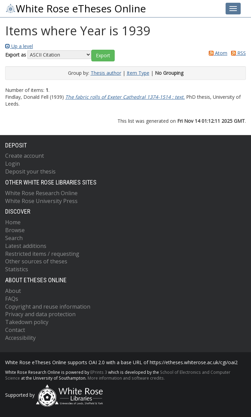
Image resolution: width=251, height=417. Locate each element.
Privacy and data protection (40, 314)
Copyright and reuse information (47, 306)
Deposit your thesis (30, 171)
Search (14, 238)
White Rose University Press (41, 201)
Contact (15, 330)
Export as (15, 54)
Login (12, 163)
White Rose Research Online (41, 193)
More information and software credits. (126, 378)
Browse (15, 230)
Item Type (138, 73)
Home (13, 222)
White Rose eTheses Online (75, 8)
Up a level (19, 46)
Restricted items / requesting (42, 254)
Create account (24, 155)
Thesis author (106, 73)
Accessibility (20, 338)
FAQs (11, 298)
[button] (103, 55)
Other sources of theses (36, 261)
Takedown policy (26, 322)
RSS (237, 53)
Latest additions (25, 246)
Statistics (16, 269)
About (13, 291)
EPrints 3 (98, 372)
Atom (216, 53)
